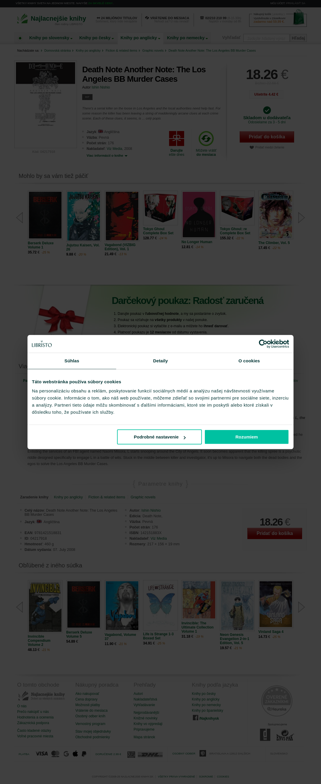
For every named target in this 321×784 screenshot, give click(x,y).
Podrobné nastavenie (160, 436)
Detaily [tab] (160, 360)
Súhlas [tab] (71, 360)
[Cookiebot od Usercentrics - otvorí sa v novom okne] (263, 343)
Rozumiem (247, 436)
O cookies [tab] (249, 360)
